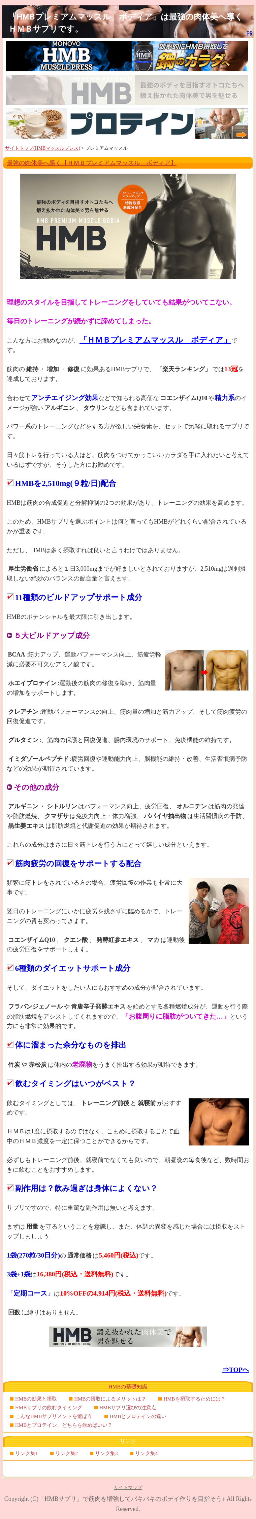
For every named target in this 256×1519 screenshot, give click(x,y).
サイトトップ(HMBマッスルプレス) (42, 148)
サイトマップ (128, 1487)
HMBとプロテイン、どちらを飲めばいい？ (64, 1425)
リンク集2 (66, 1453)
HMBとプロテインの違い (137, 1416)
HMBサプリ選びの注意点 (127, 1407)
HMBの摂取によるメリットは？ (110, 1399)
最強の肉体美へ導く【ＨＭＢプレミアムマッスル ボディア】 (92, 163)
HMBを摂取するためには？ (194, 1399)
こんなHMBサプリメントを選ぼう (53, 1416)
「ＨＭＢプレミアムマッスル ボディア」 (155, 339)
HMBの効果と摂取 (36, 1399)
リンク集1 (26, 1453)
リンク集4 (146, 1453)
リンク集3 (106, 1453)
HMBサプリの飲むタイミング (48, 1407)
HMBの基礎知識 (128, 1386)
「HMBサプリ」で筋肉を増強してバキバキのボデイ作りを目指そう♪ (131, 1498)
